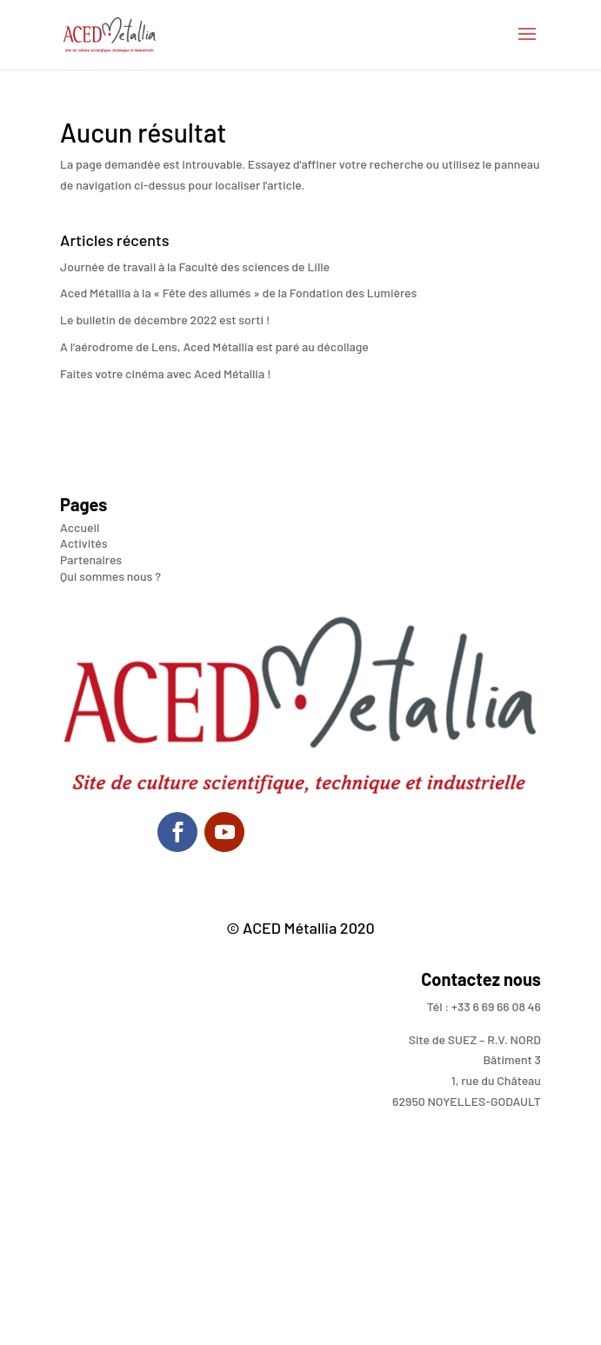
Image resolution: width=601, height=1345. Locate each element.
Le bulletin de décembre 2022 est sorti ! (165, 319)
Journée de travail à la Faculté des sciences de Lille (195, 266)
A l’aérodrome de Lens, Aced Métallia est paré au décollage (214, 346)
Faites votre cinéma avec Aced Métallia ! (165, 373)
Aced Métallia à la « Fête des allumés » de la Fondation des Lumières (238, 292)
